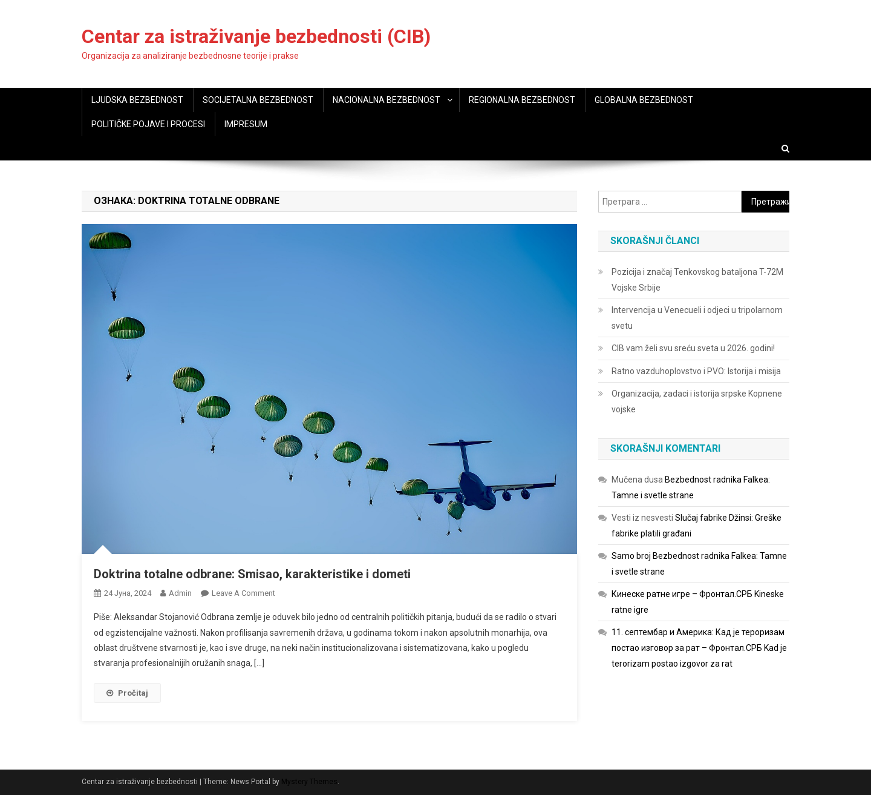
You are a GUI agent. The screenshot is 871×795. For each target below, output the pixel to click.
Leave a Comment (243, 593)
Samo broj (631, 556)
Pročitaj (127, 693)
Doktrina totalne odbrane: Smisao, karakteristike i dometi (252, 574)
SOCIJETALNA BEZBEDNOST (258, 100)
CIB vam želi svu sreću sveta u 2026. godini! (693, 348)
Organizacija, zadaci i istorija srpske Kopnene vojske (697, 401)
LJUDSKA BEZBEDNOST (137, 100)
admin (180, 593)
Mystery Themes (309, 781)
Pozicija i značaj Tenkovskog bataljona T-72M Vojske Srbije (697, 279)
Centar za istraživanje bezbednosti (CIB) (256, 36)
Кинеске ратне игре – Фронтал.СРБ (682, 594)
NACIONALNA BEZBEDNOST (386, 100)
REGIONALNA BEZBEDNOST (522, 100)
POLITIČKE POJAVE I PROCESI (148, 124)
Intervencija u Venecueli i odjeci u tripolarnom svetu (697, 318)
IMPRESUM (245, 124)
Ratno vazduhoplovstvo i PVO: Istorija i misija (696, 371)
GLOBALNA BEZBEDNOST (644, 100)
